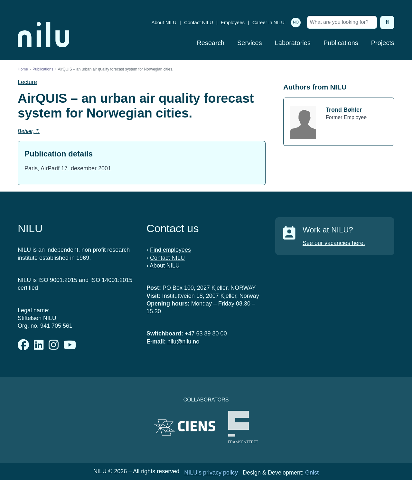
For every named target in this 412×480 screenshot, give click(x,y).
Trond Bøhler (344, 110)
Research (210, 42)
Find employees (170, 250)
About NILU (163, 22)
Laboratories (293, 42)
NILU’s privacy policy (211, 472)
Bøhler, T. (29, 131)
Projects (382, 42)
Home (23, 69)
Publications (340, 42)
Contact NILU (198, 22)
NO (296, 22)
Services (249, 42)
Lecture (27, 82)
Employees (233, 22)
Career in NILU (268, 22)
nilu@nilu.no (183, 341)
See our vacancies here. (334, 243)
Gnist (312, 472)
